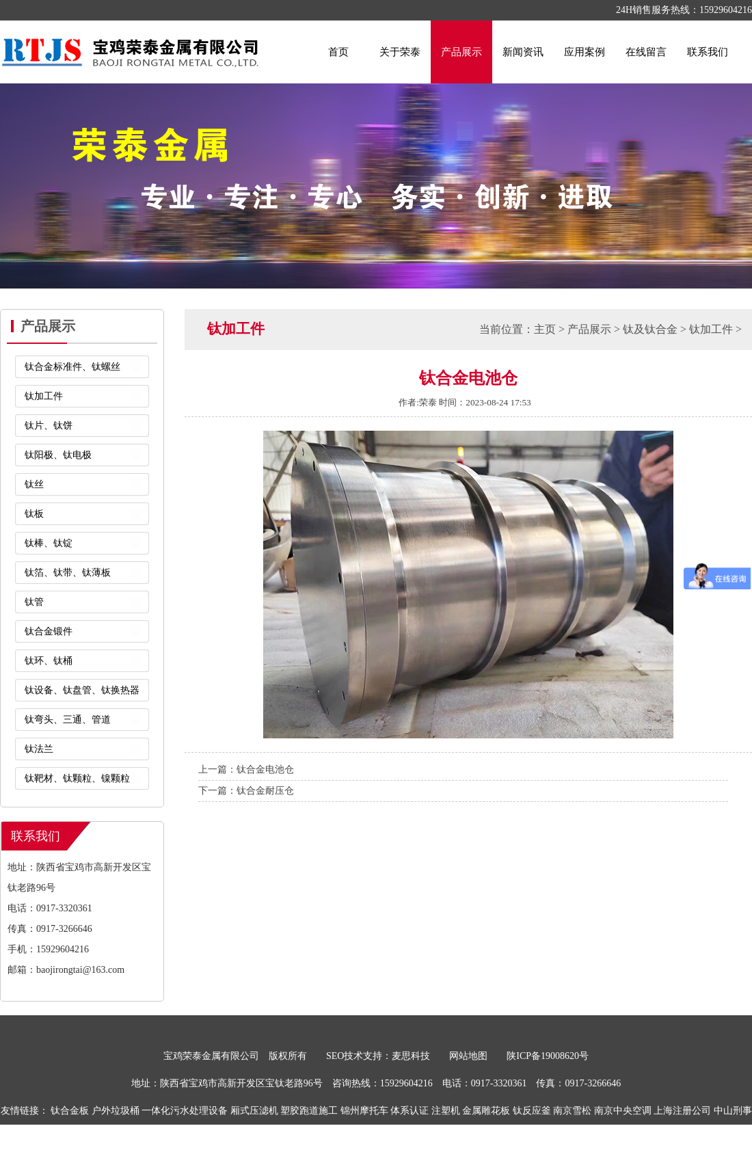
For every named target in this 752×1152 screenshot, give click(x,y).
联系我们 (707, 51)
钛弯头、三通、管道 (68, 719)
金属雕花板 (486, 1111)
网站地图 (468, 1056)
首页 (338, 51)
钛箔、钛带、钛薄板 (68, 572)
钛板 (34, 514)
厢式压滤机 (254, 1111)
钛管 (34, 602)
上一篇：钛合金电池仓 (246, 769)
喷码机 (371, 1138)
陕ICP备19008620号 (548, 1056)
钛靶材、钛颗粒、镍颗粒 (77, 778)
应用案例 (584, 51)
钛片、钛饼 (48, 425)
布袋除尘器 (412, 1138)
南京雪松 (572, 1111)
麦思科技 (411, 1056)
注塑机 (445, 1111)
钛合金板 (70, 1111)
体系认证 (409, 1111)
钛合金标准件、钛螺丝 (72, 367)
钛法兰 (39, 749)
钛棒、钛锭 (48, 543)
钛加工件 (44, 396)
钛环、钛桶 (48, 661)
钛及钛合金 (650, 329)
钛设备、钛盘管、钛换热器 (82, 690)
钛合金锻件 (48, 631)
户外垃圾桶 (115, 1111)
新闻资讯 (522, 51)
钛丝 (34, 484)
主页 (545, 329)
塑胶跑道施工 (309, 1111)
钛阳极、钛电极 (58, 455)
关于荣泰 (399, 51)
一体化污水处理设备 (185, 1111)
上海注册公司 (682, 1111)
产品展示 (461, 51)
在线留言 (646, 51)
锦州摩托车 (364, 1111)
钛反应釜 (532, 1111)
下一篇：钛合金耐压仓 (246, 791)
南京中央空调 (623, 1111)
